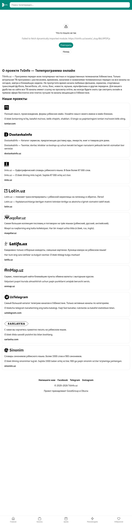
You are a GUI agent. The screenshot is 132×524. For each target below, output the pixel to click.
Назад (66, 51)
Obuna (84, 390)
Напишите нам (47, 380)
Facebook (62, 380)
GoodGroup (73, 390)
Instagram (87, 380)
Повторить (66, 45)
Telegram (75, 380)
